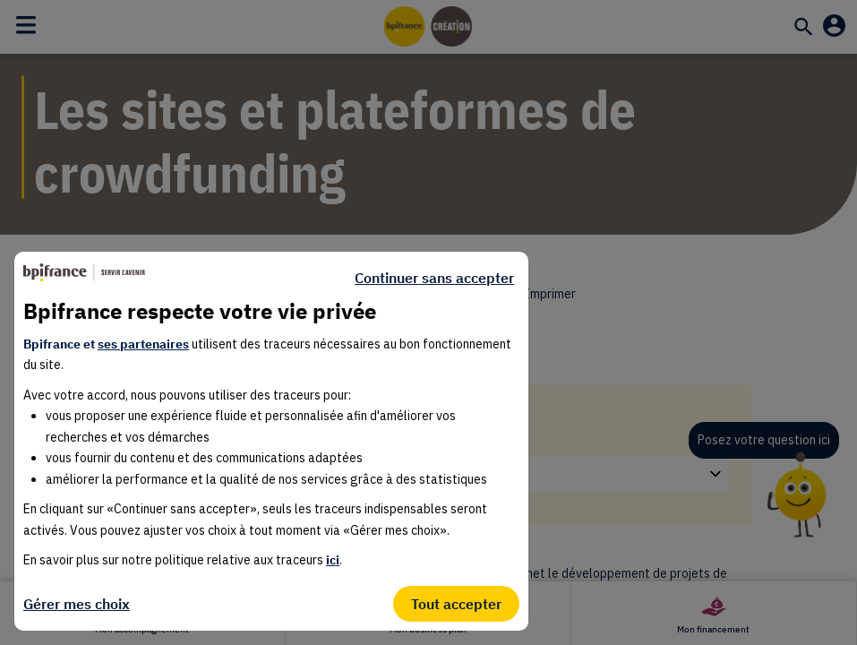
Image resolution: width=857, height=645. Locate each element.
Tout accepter (456, 604)
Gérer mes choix (76, 604)
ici (332, 560)
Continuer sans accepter (434, 278)
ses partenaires (143, 344)
